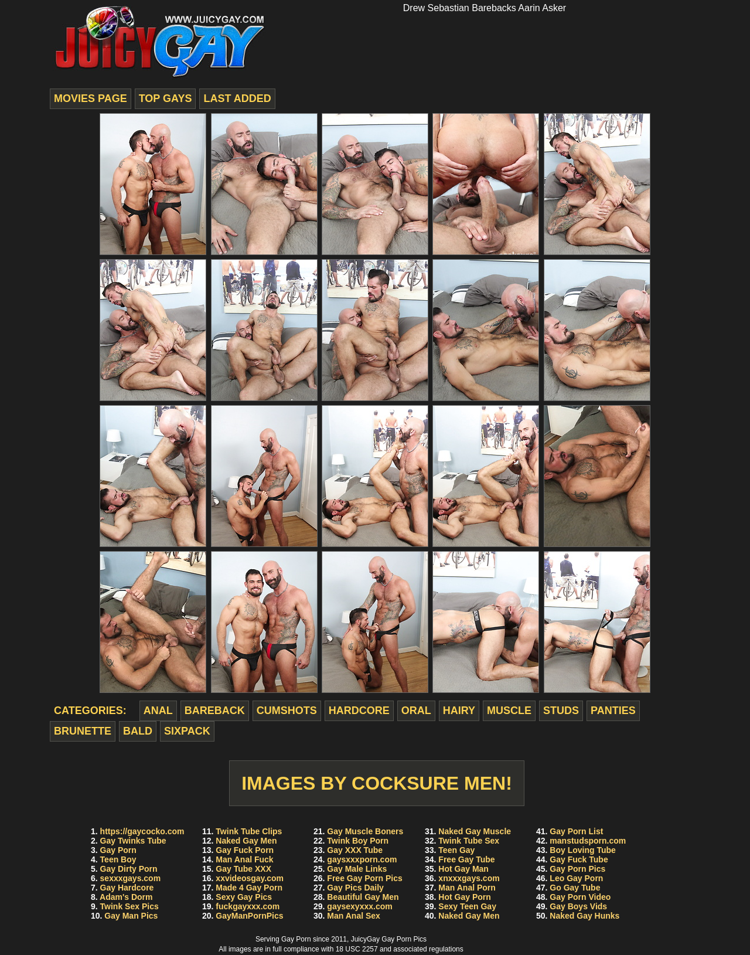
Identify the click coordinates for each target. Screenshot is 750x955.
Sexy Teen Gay (467, 906)
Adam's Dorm (126, 897)
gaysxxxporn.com (362, 859)
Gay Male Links (357, 869)
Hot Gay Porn (464, 897)
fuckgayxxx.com (247, 906)
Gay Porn (118, 850)
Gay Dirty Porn (129, 869)
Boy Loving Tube (583, 850)
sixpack (187, 731)
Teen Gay (456, 850)
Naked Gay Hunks (584, 915)
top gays (165, 98)
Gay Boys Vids (578, 906)
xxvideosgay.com (250, 878)
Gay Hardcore (127, 887)
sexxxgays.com (130, 878)
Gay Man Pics (131, 915)
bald (137, 731)
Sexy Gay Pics (244, 897)
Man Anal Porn (467, 887)
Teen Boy (118, 859)
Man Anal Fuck (244, 859)
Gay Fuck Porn (245, 850)
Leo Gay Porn (576, 878)
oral (416, 710)
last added (237, 98)
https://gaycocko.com (142, 831)
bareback (215, 710)
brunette (82, 731)
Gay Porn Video (580, 897)
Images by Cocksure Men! (376, 783)
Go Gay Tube (575, 887)
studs (561, 710)
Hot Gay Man (463, 869)
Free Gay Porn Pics (364, 878)
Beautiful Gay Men (362, 897)
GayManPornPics (249, 915)
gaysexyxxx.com (359, 906)
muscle (509, 710)
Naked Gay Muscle (474, 831)
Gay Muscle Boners (365, 831)
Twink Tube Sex (468, 840)
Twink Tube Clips (249, 831)
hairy (459, 710)
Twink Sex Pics (129, 906)
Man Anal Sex (353, 915)
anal (158, 710)
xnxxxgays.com (468, 878)
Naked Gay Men (246, 840)
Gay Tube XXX (243, 869)
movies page (90, 98)
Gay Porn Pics (577, 869)
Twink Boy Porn (357, 840)
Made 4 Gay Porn (249, 887)
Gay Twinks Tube (133, 840)
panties (613, 710)
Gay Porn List (576, 831)
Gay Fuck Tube (579, 859)
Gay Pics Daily (355, 887)
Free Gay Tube (466, 859)
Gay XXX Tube (355, 850)
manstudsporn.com (588, 840)
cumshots (287, 710)
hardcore (359, 710)
